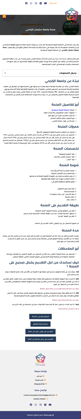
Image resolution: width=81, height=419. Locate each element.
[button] (4, 16)
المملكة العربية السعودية (61, 110)
